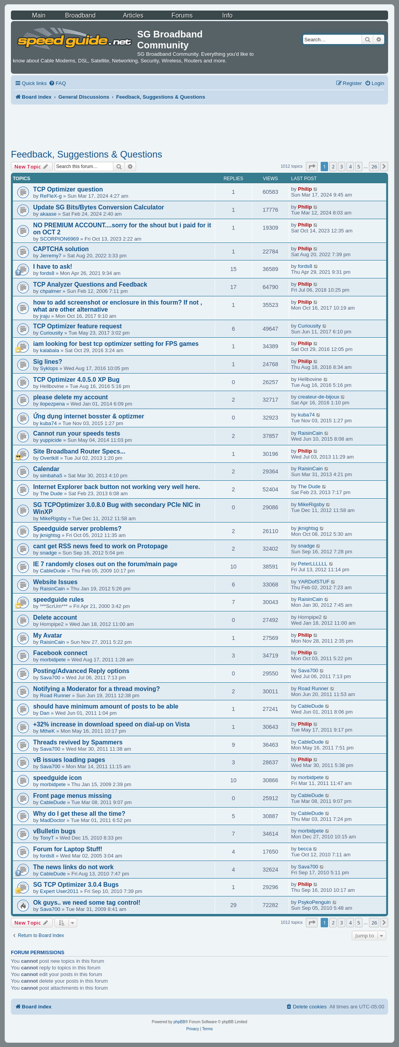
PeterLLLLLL (313, 564)
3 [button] (341, 166)
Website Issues (55, 582)
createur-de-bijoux (318, 397)
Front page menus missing (72, 795)
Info (227, 15)
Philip (305, 189)
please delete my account (70, 397)
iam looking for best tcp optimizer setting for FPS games (116, 343)
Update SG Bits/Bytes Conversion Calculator (98, 207)
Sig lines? (47, 361)
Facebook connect (60, 653)
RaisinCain (310, 433)
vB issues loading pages (69, 759)
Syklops (49, 368)
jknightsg (50, 535)
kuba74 (48, 423)
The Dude (51, 493)
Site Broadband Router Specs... (79, 451)
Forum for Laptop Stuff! (67, 849)
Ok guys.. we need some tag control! (86, 902)
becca (305, 849)
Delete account (55, 617)
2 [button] (333, 166)
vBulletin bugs (54, 831)
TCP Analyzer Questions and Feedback (90, 284)
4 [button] (350, 166)
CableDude (53, 571)
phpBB (179, 1022)
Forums (181, 15)
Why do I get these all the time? (79, 813)
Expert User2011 (59, 891)
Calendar (46, 469)
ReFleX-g (51, 196)
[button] (312, 166)
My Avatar (47, 635)
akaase (48, 214)
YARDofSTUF (314, 582)
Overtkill (49, 458)
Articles (133, 15)
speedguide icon (57, 777)
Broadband (80, 15)
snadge (48, 553)
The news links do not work (73, 867)
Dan (44, 713)
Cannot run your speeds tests (76, 433)
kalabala (49, 350)
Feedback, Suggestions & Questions (86, 154)
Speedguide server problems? (77, 528)
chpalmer (50, 291)
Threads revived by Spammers (78, 742)
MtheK (47, 731)
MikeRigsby (53, 518)
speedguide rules (58, 599)
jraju (45, 316)
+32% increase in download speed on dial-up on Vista (111, 724)
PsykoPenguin (314, 902)
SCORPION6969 (59, 239)
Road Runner (55, 695)
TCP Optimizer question (68, 189)
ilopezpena (52, 404)
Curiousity (51, 333)
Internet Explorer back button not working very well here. (116, 487)
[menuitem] (57, 83)
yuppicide (51, 440)
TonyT (47, 838)
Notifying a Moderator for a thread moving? (96, 689)
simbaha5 (51, 475)
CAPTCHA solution (61, 249)
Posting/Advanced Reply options (81, 671)
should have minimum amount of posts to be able (105, 706)
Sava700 (50, 677)
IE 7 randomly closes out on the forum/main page (105, 564)
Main (39, 15)
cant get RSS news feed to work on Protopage (100, 546)
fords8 (47, 273)
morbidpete (53, 660)
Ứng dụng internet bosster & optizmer (88, 416)
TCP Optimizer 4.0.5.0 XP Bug (76, 379)
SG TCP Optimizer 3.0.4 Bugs (76, 884)
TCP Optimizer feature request (77, 326)
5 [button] (358, 166)
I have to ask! (52, 266)
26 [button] (374, 166)
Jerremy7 (51, 256)
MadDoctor (52, 820)
